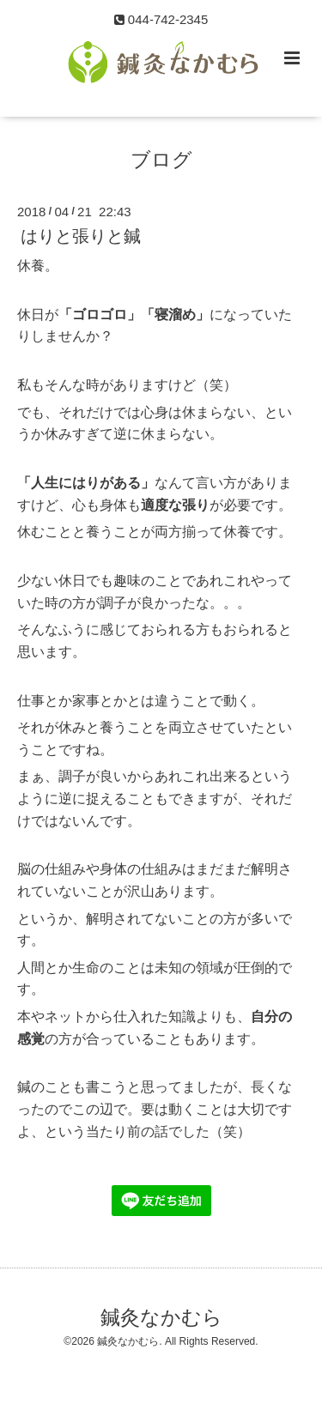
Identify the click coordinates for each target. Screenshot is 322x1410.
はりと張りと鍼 (81, 236)
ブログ (161, 160)
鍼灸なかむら (161, 1317)
